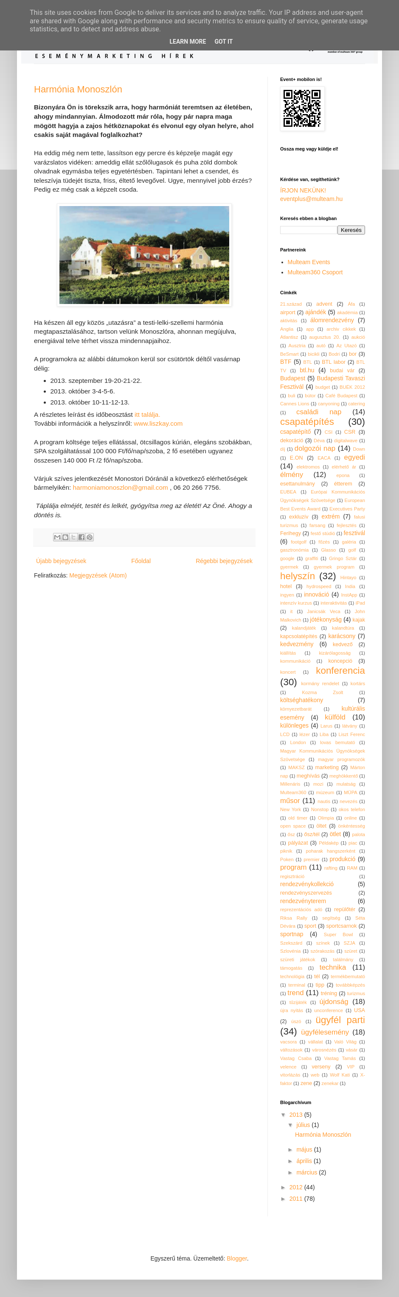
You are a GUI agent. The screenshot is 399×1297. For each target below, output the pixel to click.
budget (322, 387)
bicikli (313, 354)
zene (306, 1083)
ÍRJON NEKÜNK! (303, 190)
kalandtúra (343, 627)
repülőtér (344, 909)
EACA (324, 457)
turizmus (356, 993)
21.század (291, 304)
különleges (294, 725)
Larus (326, 725)
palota (358, 834)
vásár (351, 1049)
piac (352, 842)
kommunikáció (295, 661)
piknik (286, 851)
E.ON (296, 458)
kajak (359, 620)
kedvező (343, 644)
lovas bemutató (337, 742)
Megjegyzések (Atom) (97, 575)
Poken (287, 859)
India (350, 586)
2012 (296, 1187)
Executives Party (347, 508)
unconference (328, 1010)
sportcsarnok (341, 926)
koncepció (340, 661)
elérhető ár (344, 466)
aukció (358, 337)
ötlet (335, 834)
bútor (310, 395)
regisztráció (292, 876)
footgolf (298, 541)
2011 (296, 1198)
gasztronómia (294, 549)
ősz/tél (311, 834)
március (307, 1172)
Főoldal (141, 561)
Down (359, 449)
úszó (296, 1021)
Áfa (351, 304)
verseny (321, 1067)
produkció (343, 859)
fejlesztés (347, 525)
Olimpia (326, 817)
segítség (331, 917)
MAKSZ (296, 767)
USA (359, 1010)
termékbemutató (348, 976)
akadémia (347, 312)
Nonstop (320, 809)
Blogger (237, 1258)
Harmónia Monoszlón (78, 89)
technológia (292, 976)
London (298, 742)
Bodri (334, 354)
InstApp (349, 594)
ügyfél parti (340, 1020)
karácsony (341, 636)
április (304, 1161)
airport (287, 312)
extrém (331, 516)
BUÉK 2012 (352, 387)
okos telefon (352, 809)
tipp (320, 985)
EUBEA (288, 491)
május (305, 1149)
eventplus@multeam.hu (311, 198)
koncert (288, 672)
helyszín (297, 576)
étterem (343, 484)
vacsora (288, 1041)
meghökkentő (343, 775)
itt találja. (146, 414)
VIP (350, 1066)
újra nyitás (291, 1010)
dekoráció (291, 440)
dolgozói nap (315, 448)
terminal (296, 984)
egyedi (354, 457)
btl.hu (307, 370)
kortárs (358, 683)
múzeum (325, 792)
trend (295, 993)
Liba (324, 734)
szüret (350, 951)
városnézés (324, 1049)
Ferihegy (290, 533)
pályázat (298, 843)
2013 (296, 1114)
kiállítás (288, 652)
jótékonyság (326, 619)
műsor (290, 801)
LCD (284, 734)
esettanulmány (297, 484)
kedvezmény (297, 644)
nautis (324, 801)
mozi (318, 784)
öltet (321, 826)
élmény (291, 475)
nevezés (348, 801)
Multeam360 (293, 792)
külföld (335, 717)
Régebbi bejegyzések (224, 561)
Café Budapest (341, 395)
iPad (360, 602)
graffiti (311, 558)
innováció (316, 594)
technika (333, 967)
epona (342, 475)
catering (356, 403)
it (291, 611)
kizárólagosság (335, 652)
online (350, 817)
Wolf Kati (340, 1074)
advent (324, 304)
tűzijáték (298, 1002)
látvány (349, 725)
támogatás (291, 968)
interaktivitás (333, 602)
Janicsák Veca (323, 611)
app (310, 329)
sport (310, 926)
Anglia (286, 329)
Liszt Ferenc (351, 734)
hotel (286, 586)
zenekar (330, 1083)
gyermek (289, 566)
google (287, 558)
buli (291, 395)
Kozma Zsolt (322, 692)
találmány (343, 959)
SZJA (349, 943)
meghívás (308, 776)
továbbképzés (350, 984)
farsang (317, 525)
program (293, 867)
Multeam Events (309, 262)
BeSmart (289, 354)
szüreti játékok (297, 959)
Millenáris (290, 784)
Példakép (329, 842)
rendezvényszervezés (306, 893)
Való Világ (345, 1041)
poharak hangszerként (331, 851)
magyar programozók (341, 759)
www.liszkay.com (158, 423)
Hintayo (348, 577)
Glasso (328, 549)
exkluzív (299, 517)
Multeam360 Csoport (315, 272)
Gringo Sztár (343, 558)
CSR (350, 432)
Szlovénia (290, 951)
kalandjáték (304, 627)
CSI (329, 432)
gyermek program (334, 566)
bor (353, 354)
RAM (352, 867)
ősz (291, 834)
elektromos (308, 466)
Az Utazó (346, 345)
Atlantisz (289, 337)
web (315, 1074)
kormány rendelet (320, 683)
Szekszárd (291, 943)
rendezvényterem (303, 901)
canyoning (329, 403)
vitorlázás (290, 1074)
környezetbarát (296, 708)
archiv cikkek (341, 329)
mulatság (345, 784)
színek (323, 943)
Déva (319, 440)
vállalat (315, 1041)
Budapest (292, 378)
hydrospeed (318, 586)
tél (317, 976)
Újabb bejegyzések (61, 561)
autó (321, 345)
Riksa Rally (293, 917)
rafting (330, 867)
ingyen (287, 594)
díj (282, 449)
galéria (349, 541)
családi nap (318, 412)
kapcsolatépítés (299, 636)
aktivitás (288, 320)
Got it (223, 41)
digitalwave (345, 440)
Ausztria (297, 345)
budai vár (342, 371)
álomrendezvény (332, 320)
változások (291, 1049)
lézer (305, 734)
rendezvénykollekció (307, 884)
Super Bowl (338, 934)
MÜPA (350, 792)
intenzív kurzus (296, 602)
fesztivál (354, 533)
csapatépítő (295, 431)
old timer (297, 817)
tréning (329, 993)
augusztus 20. (324, 337)
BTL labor (334, 362)
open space (293, 825)
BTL (307, 362)
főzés (324, 541)
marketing (327, 767)
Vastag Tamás (340, 1058)
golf (352, 549)
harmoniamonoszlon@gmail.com (120, 487)
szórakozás (323, 951)
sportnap (291, 934)
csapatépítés (307, 421)
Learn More (187, 41)
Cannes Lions (294, 403)
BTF (285, 361)
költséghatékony (301, 700)
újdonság (333, 1002)
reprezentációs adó (301, 909)
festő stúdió (323, 533)
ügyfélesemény (325, 1032)
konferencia (340, 670)
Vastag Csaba (296, 1058)
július (304, 1124)
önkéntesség (351, 825)
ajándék (315, 312)
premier (311, 859)
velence (288, 1066)
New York (290, 809)
